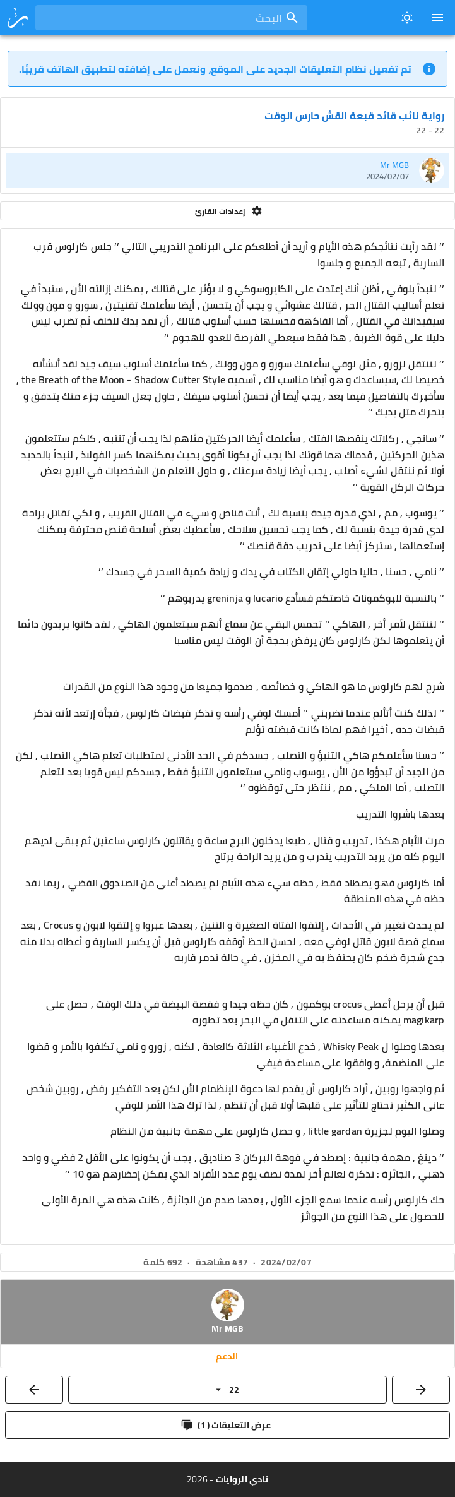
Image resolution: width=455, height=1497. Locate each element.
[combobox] (171, 17)
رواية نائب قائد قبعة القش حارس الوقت (354, 115)
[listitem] (227, 170)
